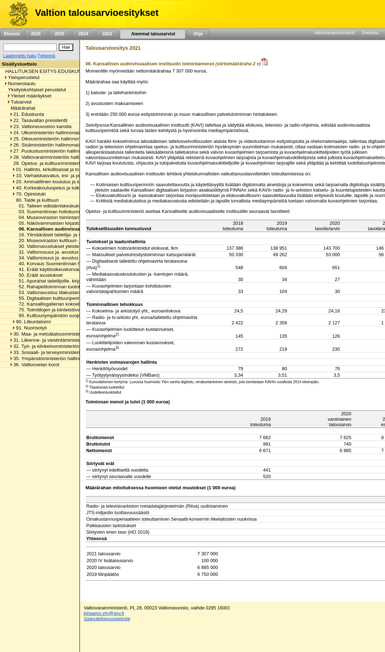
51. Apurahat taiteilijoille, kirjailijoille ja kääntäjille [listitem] (68, 281)
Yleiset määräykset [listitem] (29, 96)
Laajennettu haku (19, 55)
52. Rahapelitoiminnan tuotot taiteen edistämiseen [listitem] (70, 286)
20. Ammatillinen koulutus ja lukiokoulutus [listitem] (58, 181)
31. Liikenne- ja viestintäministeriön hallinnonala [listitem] (62, 340)
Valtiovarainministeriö (334, 32)
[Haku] (30, 47)
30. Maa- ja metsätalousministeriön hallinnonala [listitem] (62, 334)
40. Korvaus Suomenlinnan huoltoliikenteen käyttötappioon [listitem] (79, 263)
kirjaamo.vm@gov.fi (104, 613)
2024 (83, 33)
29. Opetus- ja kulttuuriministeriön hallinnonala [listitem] (60, 163)
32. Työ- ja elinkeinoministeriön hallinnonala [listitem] (57, 346)
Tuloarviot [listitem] (19, 102)
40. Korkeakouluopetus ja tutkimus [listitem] (50, 188)
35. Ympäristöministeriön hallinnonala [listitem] (51, 358)
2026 (36, 33)
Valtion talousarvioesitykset (96, 12)
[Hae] (66, 47)
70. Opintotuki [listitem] (28, 194)
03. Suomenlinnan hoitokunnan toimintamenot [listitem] (66, 211)
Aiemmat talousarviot (152, 33)
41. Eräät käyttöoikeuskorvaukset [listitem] (52, 269)
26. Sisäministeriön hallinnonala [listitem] (45, 145)
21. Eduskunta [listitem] (26, 114)
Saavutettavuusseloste (107, 618)
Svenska (370, 32)
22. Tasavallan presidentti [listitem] (38, 120)
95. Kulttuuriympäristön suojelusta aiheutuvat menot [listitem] (72, 315)
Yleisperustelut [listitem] (21, 77)
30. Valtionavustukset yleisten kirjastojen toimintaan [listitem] (71, 246)
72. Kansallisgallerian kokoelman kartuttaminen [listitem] (67, 304)
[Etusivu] (15, 14)
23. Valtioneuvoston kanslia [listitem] (40, 126)
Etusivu (11, 33)
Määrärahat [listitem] (21, 108)
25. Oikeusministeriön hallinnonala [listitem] (48, 138)
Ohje (198, 33)
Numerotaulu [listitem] (19, 83)
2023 (107, 33)
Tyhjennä (46, 55)
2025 (59, 33)
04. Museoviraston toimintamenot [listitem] (52, 217)
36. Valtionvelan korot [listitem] (34, 364)
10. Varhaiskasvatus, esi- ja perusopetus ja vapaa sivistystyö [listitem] (78, 175)
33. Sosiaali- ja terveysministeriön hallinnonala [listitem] (60, 352)
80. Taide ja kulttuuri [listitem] (35, 200)
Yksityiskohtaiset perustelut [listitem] (35, 89)
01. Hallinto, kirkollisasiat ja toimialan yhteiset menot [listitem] (69, 169)
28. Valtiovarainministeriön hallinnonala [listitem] (52, 157)
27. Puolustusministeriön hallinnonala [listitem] (51, 151)
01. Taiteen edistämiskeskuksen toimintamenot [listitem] (66, 206)
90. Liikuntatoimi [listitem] (31, 321)
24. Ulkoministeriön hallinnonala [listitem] (45, 132)
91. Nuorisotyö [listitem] (29, 328)
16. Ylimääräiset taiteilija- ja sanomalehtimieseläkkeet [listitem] (73, 234)
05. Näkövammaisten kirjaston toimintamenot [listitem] (65, 223)
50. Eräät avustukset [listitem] (39, 275)
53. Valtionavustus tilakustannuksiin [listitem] (55, 292)
